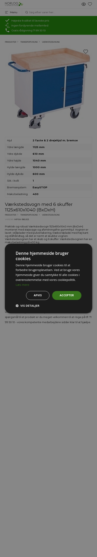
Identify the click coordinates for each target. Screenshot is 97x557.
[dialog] (48, 278)
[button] (27, 306)
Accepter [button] (67, 295)
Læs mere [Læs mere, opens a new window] (22, 285)
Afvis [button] (38, 295)
